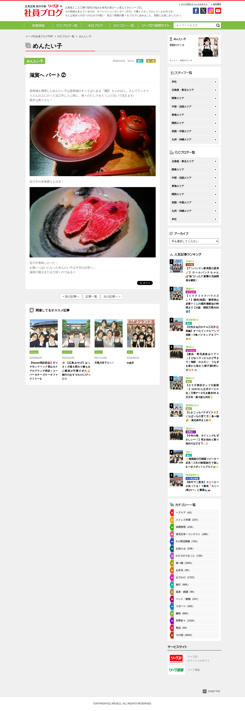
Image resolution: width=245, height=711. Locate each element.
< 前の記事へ (70, 296)
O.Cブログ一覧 (66, 36)
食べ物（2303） (185, 563)
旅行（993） (183, 584)
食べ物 (151, 60)
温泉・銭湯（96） (186, 591)
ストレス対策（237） (188, 519)
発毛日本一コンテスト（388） (192, 534)
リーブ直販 (193, 669)
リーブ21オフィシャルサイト (194, 4)
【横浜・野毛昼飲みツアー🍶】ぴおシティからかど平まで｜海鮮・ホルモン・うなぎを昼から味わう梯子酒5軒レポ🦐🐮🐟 (202, 362)
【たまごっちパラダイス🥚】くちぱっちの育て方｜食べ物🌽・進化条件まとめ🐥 (202, 416)
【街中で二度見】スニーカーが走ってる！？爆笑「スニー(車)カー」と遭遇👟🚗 (202, 486)
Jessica (34, 352)
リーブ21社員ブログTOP (39, 36)
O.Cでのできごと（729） (190, 555)
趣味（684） (183, 613)
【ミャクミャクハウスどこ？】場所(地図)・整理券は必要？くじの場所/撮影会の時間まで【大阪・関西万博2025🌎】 (202, 303)
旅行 (139, 60)
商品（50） (182, 627)
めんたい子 (35, 61)
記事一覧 (91, 296)
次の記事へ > (112, 296)
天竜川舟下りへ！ (104, 362)
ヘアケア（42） (184, 512)
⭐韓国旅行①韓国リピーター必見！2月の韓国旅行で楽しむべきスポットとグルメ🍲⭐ (202, 462)
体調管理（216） (185, 527)
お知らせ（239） (185, 548)
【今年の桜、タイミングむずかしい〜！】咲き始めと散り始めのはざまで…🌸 (202, 439)
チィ (130, 352)
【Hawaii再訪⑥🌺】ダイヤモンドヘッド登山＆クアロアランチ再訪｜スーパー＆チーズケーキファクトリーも (44, 370)
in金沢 (130, 362)
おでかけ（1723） (186, 577)
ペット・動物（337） (188, 599)
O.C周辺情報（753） (187, 541)
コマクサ (67, 352)
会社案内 (217, 4)
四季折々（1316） (186, 620)
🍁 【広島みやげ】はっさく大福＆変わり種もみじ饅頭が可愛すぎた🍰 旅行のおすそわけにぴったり (76, 370)
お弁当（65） (183, 570)
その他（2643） (185, 635)
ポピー (98, 352)
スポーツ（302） (185, 606)
